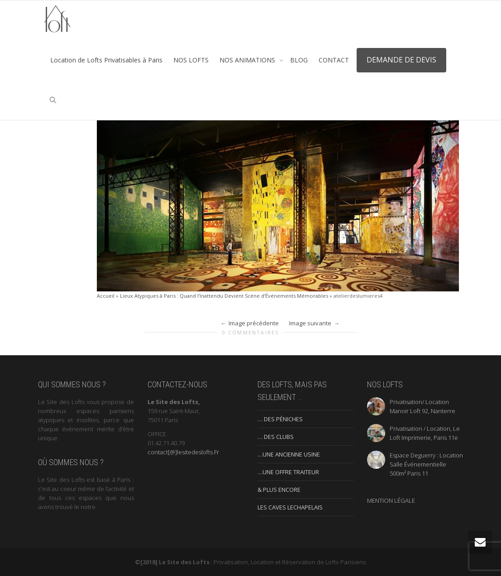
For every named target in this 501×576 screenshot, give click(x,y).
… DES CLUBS (276, 437)
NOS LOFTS (191, 60)
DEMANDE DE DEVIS (401, 60)
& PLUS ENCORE (279, 490)
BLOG (299, 60)
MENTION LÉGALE (391, 500)
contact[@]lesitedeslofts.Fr (183, 452)
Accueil (106, 295)
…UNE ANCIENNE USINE (289, 454)
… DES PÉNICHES (280, 419)
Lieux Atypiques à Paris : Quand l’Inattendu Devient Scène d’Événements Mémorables (224, 295)
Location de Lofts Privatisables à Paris (106, 60)
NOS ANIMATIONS (248, 60)
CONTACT (334, 60)
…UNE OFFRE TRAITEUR (288, 472)
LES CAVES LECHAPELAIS (290, 507)
